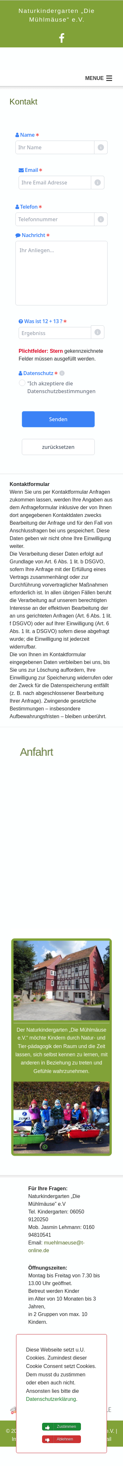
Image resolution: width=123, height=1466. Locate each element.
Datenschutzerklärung (51, 1399)
